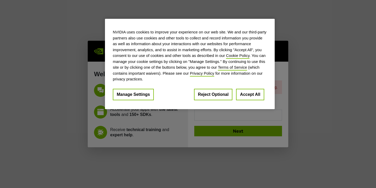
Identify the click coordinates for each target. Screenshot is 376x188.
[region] (190, 64)
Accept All (250, 94)
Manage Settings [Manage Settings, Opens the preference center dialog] (133, 94)
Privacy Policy (202, 73)
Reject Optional (213, 94)
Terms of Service (232, 67)
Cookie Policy (238, 55)
